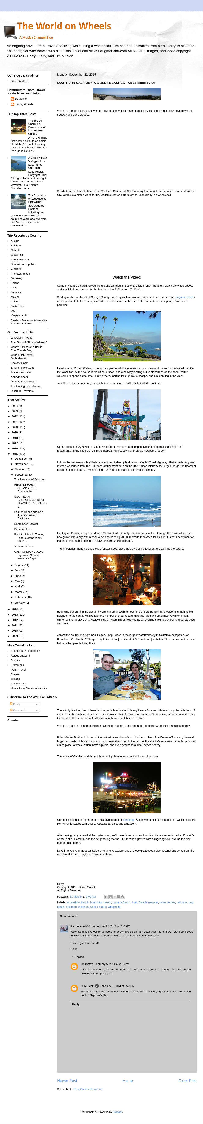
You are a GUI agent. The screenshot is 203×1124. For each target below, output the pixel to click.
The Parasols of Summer (29, 479)
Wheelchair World (21, 337)
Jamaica (16, 292)
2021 (15, 421)
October (20, 469)
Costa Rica (17, 254)
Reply (73, 948)
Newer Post (67, 1081)
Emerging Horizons (22, 367)
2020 (15, 427)
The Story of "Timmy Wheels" (29, 342)
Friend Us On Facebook (25, 650)
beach (84, 902)
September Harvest (26, 523)
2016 (15, 448)
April (18, 586)
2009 (15, 636)
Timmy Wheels (24, 104)
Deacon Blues (22, 529)
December (22, 458)
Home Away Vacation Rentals (29, 688)
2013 (15, 614)
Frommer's (17, 665)
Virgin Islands (19, 315)
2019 (15, 432)
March (19, 591)
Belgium (16, 245)
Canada (16, 250)
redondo (182, 902)
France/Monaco (20, 273)
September (22, 474)
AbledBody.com (20, 655)
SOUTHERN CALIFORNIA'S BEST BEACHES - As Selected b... (30, 501)
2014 (15, 609)
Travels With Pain (21, 372)
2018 (15, 438)
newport (153, 902)
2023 (15, 411)
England (16, 268)
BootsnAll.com (19, 363)
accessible (73, 902)
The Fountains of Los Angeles (37, 197)
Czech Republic (20, 259)
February (21, 597)
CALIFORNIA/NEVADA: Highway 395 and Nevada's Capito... (28, 555)
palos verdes (167, 902)
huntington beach (100, 902)
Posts (15, 704)
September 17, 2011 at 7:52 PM (111, 926)
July (18, 570)
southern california (77, 906)
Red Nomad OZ (80, 926)
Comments (18, 710)
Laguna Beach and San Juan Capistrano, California (28, 515)
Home (128, 1081)
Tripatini (16, 678)
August (19, 565)
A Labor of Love (23, 546)
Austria (15, 240)
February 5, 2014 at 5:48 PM (117, 986)
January (20, 602)
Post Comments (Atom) (88, 1089)
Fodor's (15, 660)
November (22, 463)
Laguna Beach (184, 297)
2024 (15, 405)
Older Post (187, 1081)
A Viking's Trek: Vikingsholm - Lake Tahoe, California (37, 162)
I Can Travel (18, 669)
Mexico (15, 296)
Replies (79, 956)
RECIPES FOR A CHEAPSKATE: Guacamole (25, 488)
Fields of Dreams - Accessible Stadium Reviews (29, 322)
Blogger (117, 1111)
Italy (13, 287)
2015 (15, 454)
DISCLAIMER (19, 81)
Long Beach (139, 902)
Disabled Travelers (22, 390)
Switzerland (18, 306)
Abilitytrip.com (19, 376)
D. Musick (87, 986)
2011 (15, 625)
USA (13, 310)
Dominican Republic (23, 264)
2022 (15, 416)
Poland (15, 301)
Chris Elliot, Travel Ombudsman (22, 356)
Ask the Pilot (18, 683)
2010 (15, 630)
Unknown (87, 964)
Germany (16, 278)
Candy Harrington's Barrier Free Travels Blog (27, 348)
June (18, 575)
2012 (15, 620)
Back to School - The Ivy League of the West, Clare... (29, 538)
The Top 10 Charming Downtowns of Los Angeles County (36, 127)
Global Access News (23, 381)
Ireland (15, 282)
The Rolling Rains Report (26, 386)
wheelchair (114, 906)
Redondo (128, 819)
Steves (15, 674)
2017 (15, 443)
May (18, 581)
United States (98, 906)
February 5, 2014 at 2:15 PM (112, 964)
